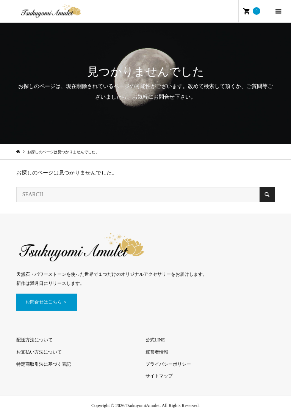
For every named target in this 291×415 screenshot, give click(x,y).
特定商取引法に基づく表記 (43, 364)
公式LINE (155, 340)
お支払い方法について (39, 352)
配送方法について (34, 340)
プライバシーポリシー (168, 364)
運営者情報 (157, 352)
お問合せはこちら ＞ (46, 302)
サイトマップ (159, 376)
